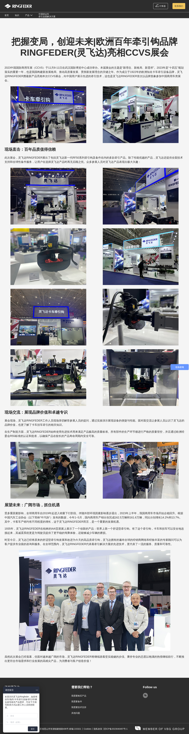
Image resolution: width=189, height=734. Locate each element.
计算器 (160, 6)
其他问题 (75, 713)
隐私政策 (98, 729)
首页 (7, 15)
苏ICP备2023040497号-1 (116, 729)
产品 (27, 15)
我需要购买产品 (78, 696)
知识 (17, 15)
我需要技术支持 (78, 707)
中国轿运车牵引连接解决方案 (46, 15)
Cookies (87, 729)
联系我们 (179, 6)
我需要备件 (76, 701)
